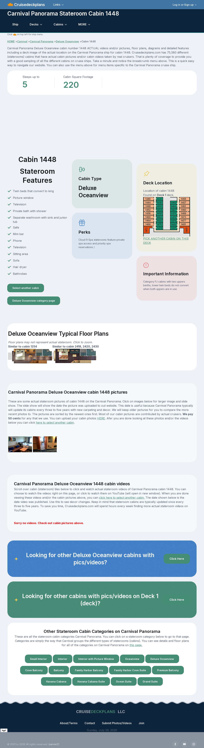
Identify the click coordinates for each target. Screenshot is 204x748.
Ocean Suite (124, 681)
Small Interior (38, 658)
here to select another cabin (55, 422)
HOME (11, 41)
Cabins (58, 24)
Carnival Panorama (41, 41)
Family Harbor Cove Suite (130, 670)
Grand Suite (150, 681)
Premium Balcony (168, 670)
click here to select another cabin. (122, 497)
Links (56, 4)
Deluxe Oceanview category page (33, 300)
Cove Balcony (34, 670)
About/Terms (68, 723)
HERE (101, 418)
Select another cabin (25, 287)
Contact (89, 723)
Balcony (59, 670)
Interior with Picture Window (96, 658)
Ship (15, 24)
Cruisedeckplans (29, 4)
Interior (62, 658)
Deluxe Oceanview (67, 41)
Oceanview (132, 658)
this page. (136, 645)
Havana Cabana (56, 681)
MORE (82, 24)
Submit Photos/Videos (117, 723)
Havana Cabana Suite (91, 681)
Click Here (177, 558)
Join (141, 723)
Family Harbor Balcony (89, 670)
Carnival (22, 41)
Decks (34, 24)
